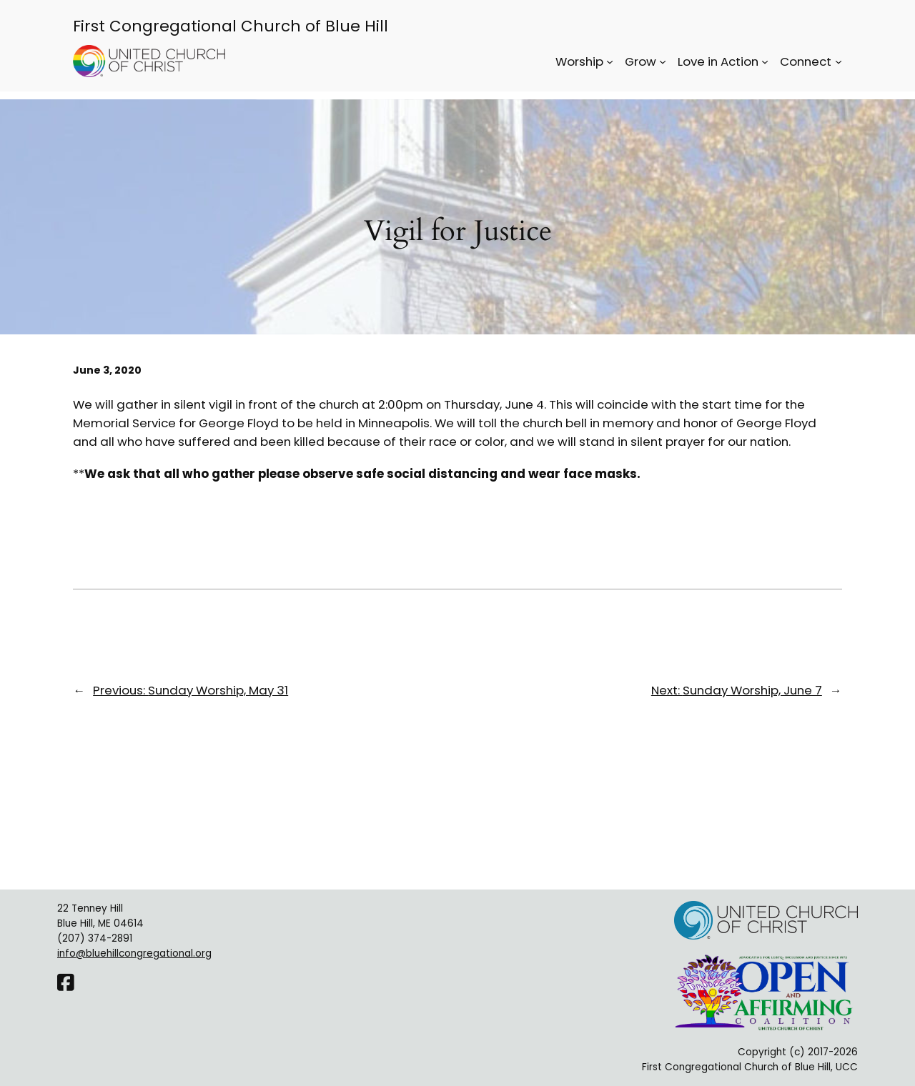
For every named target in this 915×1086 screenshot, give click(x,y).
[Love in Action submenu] (764, 61)
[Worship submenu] (609, 61)
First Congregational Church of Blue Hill (230, 26)
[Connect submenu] (838, 61)
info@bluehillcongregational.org (134, 953)
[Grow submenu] (662, 61)
